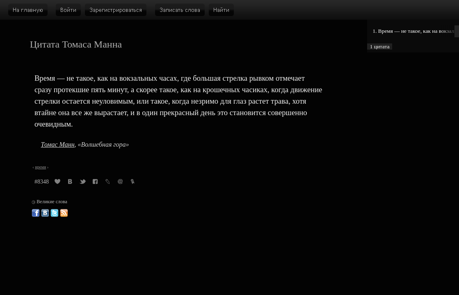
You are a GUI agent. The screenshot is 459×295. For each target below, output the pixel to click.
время (40, 167)
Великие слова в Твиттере (54, 213)
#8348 (41, 182)
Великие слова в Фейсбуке (36, 213)
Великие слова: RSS (64, 213)
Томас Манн (58, 144)
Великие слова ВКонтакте (45, 213)
